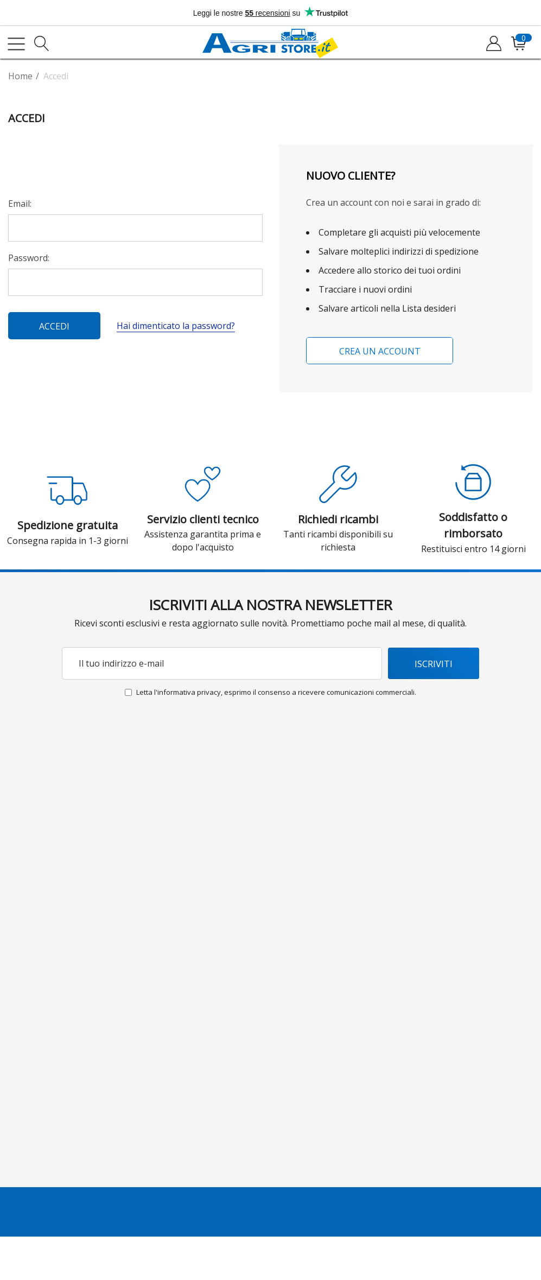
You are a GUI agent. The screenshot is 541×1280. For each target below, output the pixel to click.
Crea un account (379, 351)
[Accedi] (493, 44)
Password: (28, 257)
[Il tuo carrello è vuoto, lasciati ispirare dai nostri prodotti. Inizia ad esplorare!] (518, 44)
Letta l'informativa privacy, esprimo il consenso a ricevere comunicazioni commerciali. (276, 692)
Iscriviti (434, 663)
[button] (203, 484)
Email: (19, 203)
